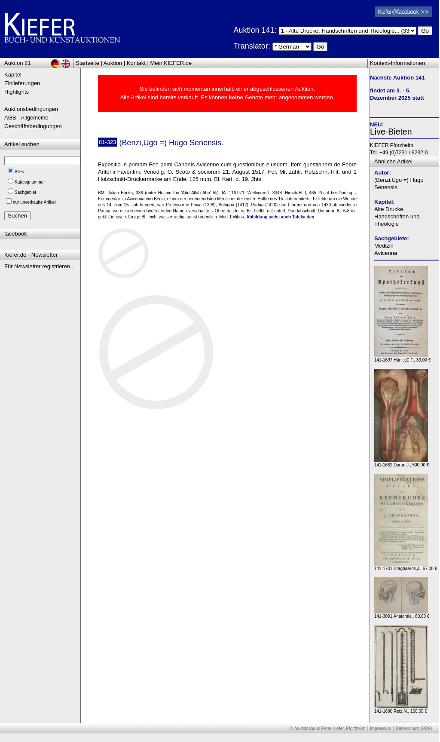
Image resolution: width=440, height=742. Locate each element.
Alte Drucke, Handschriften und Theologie (397, 216)
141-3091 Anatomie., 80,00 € (401, 614)
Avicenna (385, 253)
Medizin (384, 245)
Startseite (87, 63)
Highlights (16, 92)
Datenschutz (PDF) (414, 728)
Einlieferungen (22, 83)
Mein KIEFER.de (171, 63)
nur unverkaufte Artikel (34, 202)
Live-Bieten (391, 131)
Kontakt (136, 63)
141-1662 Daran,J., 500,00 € (401, 462)
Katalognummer (30, 182)
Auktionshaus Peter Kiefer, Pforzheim (330, 728)
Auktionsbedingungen (31, 109)
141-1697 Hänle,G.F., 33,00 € (402, 357)
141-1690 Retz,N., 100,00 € (401, 709)
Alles (19, 171)
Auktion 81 (17, 63)
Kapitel (12, 74)
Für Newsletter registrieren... (39, 266)
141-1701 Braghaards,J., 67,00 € (405, 566)
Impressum (380, 728)
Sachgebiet (25, 192)
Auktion (113, 63)
